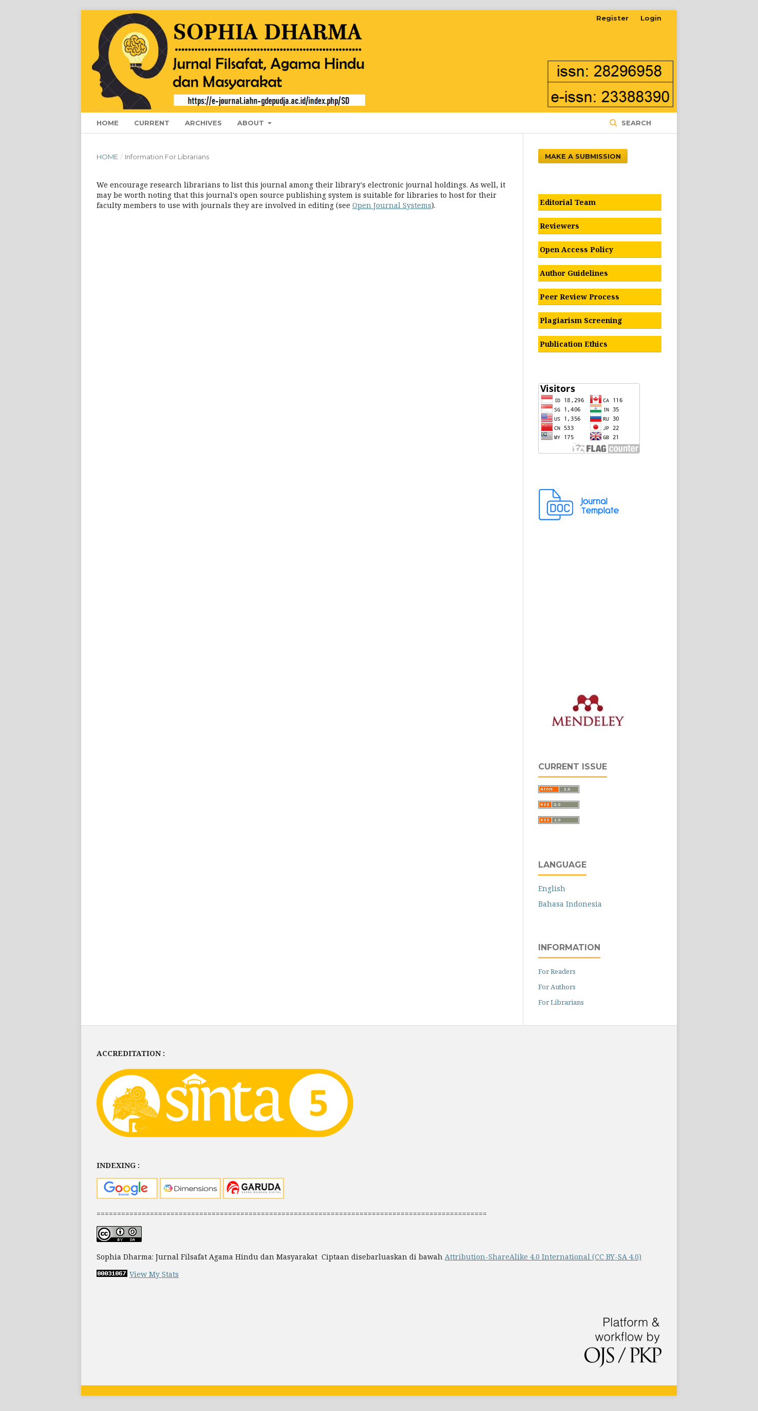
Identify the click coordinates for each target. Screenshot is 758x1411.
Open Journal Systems (391, 205)
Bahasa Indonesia (570, 904)
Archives (203, 123)
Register (612, 18)
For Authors (557, 986)
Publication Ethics (574, 344)
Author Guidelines (574, 273)
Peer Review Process (579, 297)
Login (650, 18)
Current (151, 123)
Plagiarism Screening (581, 320)
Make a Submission (583, 156)
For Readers (557, 971)
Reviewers (559, 226)
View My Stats (154, 1274)
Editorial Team (568, 202)
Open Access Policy (576, 249)
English (551, 888)
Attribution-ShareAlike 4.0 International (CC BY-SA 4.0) (543, 1257)
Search (635, 123)
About (251, 123)
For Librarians (561, 1002)
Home (108, 123)
